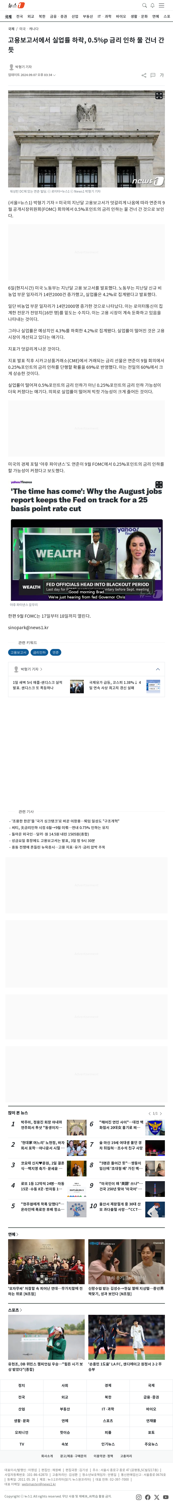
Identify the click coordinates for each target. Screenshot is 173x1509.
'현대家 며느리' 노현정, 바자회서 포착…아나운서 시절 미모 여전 (43, 1148)
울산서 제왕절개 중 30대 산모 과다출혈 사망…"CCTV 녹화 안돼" (120, 1209)
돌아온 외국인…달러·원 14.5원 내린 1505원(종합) (50, 834)
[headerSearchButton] (144, 5)
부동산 (65, 1409)
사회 (64, 1385)
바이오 (151, 1409)
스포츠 (13, 1310)
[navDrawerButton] (161, 5)
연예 (11, 1234)
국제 (11, 29)
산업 (21, 1409)
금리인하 (39, 652)
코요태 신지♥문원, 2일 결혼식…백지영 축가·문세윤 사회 (42, 1168)
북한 (108, 1397)
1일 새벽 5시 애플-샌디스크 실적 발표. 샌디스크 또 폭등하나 (37, 685)
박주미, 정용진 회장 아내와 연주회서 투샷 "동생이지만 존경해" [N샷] (41, 1127)
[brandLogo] (16, 5)
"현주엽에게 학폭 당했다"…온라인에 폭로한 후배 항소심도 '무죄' (42, 1209)
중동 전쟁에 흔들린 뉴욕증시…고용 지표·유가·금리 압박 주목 (58, 847)
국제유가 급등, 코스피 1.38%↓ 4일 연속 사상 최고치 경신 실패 (115, 685)
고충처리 (126, 1456)
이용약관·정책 (103, 1456)
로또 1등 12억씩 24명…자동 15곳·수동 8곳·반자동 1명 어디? (42, 1189)
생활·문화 (22, 1421)
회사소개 (47, 1456)
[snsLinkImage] (138, 1497)
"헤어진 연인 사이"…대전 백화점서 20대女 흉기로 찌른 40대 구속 (121, 1127)
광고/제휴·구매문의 (73, 1456)
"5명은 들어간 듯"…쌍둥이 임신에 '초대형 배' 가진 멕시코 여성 (120, 1168)
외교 (64, 1397)
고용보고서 (18, 652)
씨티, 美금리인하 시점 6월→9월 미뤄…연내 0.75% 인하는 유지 (60, 827)
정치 (21, 1385)
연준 (55, 652)
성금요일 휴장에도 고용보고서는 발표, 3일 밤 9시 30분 (53, 840)
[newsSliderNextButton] (161, 1113)
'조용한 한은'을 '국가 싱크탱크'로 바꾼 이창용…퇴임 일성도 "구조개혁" (65, 821)
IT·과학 (108, 1409)
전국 (21, 1397)
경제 (108, 1385)
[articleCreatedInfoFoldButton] (54, 75)
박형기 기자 (23, 67)
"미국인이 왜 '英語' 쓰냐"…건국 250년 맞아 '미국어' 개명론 (121, 1189)
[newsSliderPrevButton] (150, 1113)
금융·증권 (151, 1397)
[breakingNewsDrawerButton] (152, 5)
